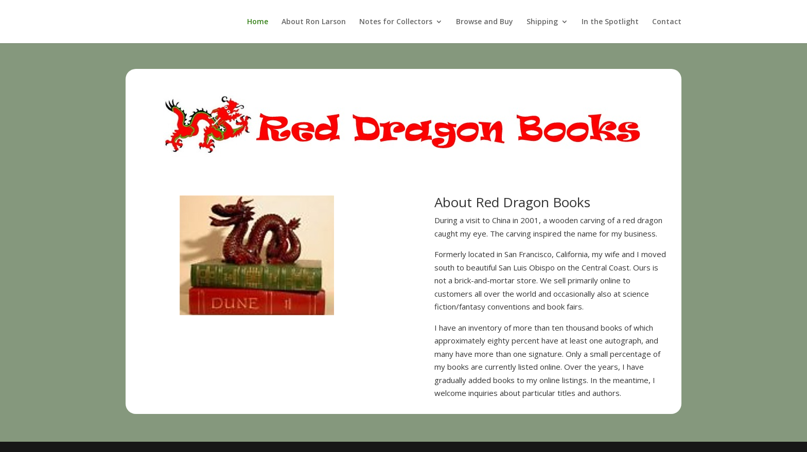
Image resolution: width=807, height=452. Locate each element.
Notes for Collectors (395, 22)
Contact (666, 22)
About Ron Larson (314, 22)
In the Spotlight (610, 22)
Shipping (542, 22)
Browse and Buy (484, 22)
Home (257, 22)
